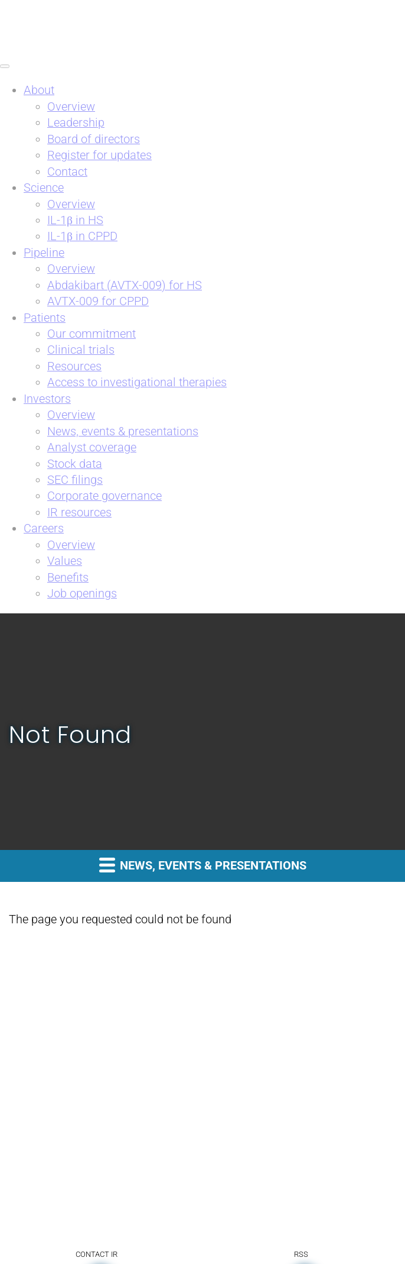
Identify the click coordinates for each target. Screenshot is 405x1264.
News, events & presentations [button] (202, 864)
